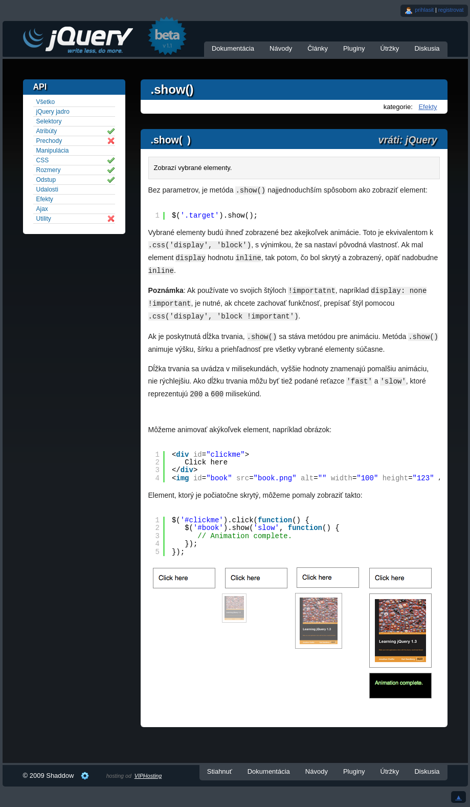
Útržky (390, 48)
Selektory (49, 121)
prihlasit (424, 10)
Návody (281, 48)
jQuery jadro (53, 111)
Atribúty (46, 131)
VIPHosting (148, 776)
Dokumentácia (233, 48)
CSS (42, 160)
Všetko (45, 101)
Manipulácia (52, 150)
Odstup (46, 179)
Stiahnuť (219, 771)
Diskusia (426, 48)
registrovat (451, 10)
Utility (43, 218)
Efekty (427, 107)
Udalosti (47, 189)
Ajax (42, 209)
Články (317, 48)
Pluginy (354, 48)
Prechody (49, 140)
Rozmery (48, 170)
